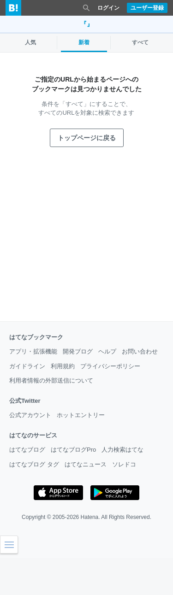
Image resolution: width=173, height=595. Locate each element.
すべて (140, 42)
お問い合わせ (140, 351)
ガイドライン (27, 366)
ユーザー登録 (147, 8)
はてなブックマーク (36, 337)
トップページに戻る (87, 137)
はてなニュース (86, 464)
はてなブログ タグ (34, 464)
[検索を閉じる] (86, 8)
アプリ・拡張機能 (33, 351)
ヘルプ (107, 351)
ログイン (108, 8)
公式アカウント (30, 415)
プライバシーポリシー (110, 366)
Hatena (90, 517)
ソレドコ (124, 464)
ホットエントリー (81, 415)
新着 (83, 42)
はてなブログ (27, 449)
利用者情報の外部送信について (51, 380)
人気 (30, 42)
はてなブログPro (73, 449)
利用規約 (63, 366)
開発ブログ (78, 351)
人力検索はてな (122, 449)
